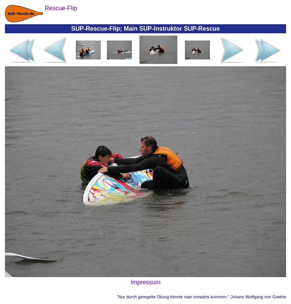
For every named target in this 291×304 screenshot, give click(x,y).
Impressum (145, 282)
